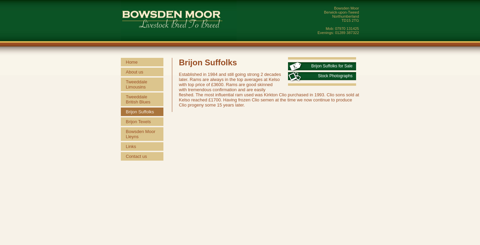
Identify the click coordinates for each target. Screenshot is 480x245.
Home (132, 62)
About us (134, 72)
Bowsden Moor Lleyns (141, 134)
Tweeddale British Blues (138, 99)
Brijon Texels (138, 121)
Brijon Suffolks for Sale (331, 66)
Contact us (136, 156)
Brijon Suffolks (140, 111)
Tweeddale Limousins (136, 84)
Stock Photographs (335, 76)
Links (131, 146)
